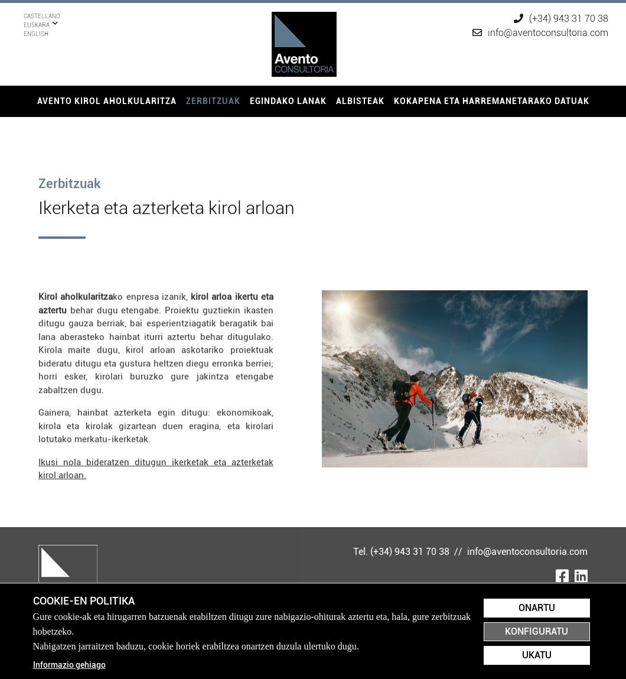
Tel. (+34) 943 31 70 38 (402, 551)
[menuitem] (106, 101)
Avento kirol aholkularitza (107, 101)
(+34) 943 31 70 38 (561, 18)
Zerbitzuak (213, 101)
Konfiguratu (536, 631)
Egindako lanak (288, 101)
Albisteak (360, 101)
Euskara (37, 16)
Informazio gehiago (69, 665)
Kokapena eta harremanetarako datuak (491, 101)
